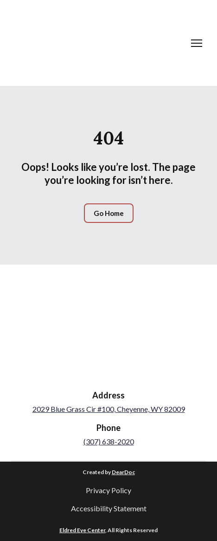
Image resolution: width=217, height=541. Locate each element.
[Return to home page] (46, 43)
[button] (109, 213)
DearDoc (123, 472)
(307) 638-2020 (108, 441)
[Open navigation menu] (196, 43)
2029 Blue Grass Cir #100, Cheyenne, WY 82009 (108, 408)
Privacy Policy (108, 490)
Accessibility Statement (109, 508)
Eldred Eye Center (82, 530)
